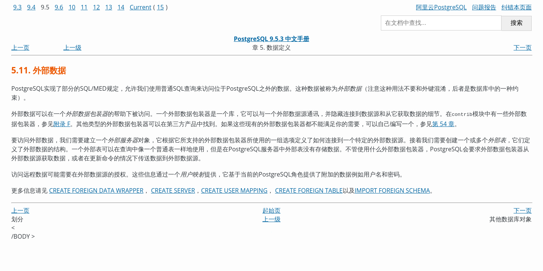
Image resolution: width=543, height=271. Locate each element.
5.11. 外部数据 (38, 70)
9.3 (17, 7)
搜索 (517, 23)
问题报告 (484, 7)
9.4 (31, 7)
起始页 (271, 210)
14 (120, 7)
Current (140, 7)
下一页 (523, 47)
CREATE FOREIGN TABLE (308, 190)
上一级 (72, 47)
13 (108, 7)
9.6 (59, 7)
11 (84, 7)
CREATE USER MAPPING (234, 190)
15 (160, 7)
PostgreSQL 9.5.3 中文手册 (271, 39)
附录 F (62, 123)
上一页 (20, 47)
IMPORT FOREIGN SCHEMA (392, 190)
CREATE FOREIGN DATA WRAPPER (96, 190)
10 (72, 7)
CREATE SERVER (173, 190)
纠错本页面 (517, 7)
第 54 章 (443, 123)
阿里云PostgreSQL (441, 7)
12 (96, 7)
